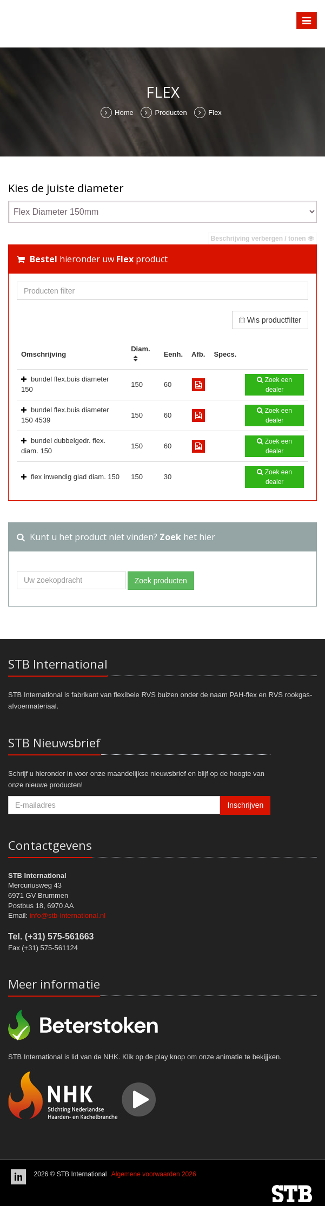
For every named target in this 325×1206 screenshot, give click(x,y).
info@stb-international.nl (67, 915)
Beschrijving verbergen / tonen (262, 238)
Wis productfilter (270, 320)
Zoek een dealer (274, 384)
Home (117, 112)
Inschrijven (245, 805)
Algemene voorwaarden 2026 (153, 1174)
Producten (164, 112)
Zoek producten (161, 580)
